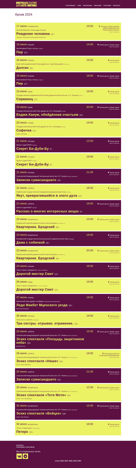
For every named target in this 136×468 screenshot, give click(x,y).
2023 (75, 461)
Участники (107, 5)
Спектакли (97, 5)
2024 (79, 461)
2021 (66, 461)
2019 (62, 461)
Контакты (116, 5)
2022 (70, 461)
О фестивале (70, 5)
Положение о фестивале (25, 447)
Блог (79, 5)
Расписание (87, 5)
